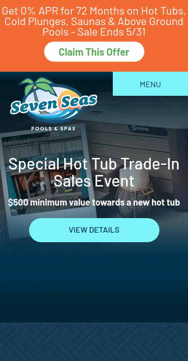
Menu (150, 84)
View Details (94, 229)
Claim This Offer (94, 52)
